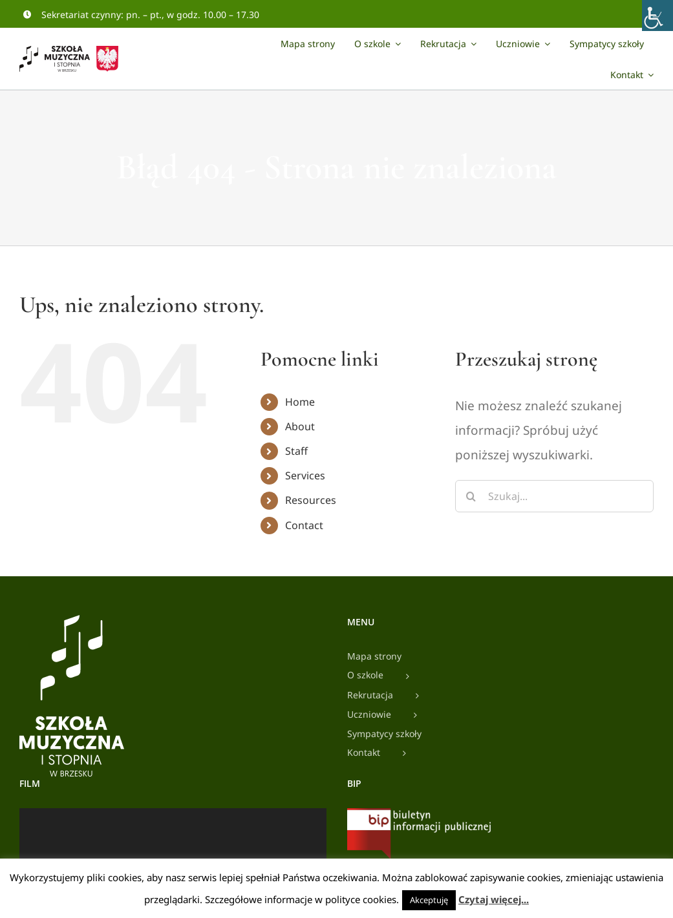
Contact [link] (304, 525)
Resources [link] (310, 500)
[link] (657, 15)
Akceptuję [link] (429, 900)
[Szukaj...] (554, 496)
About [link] (300, 426)
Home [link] (300, 402)
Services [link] (305, 475)
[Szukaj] (471, 496)
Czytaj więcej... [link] (493, 899)
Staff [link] (296, 451)
